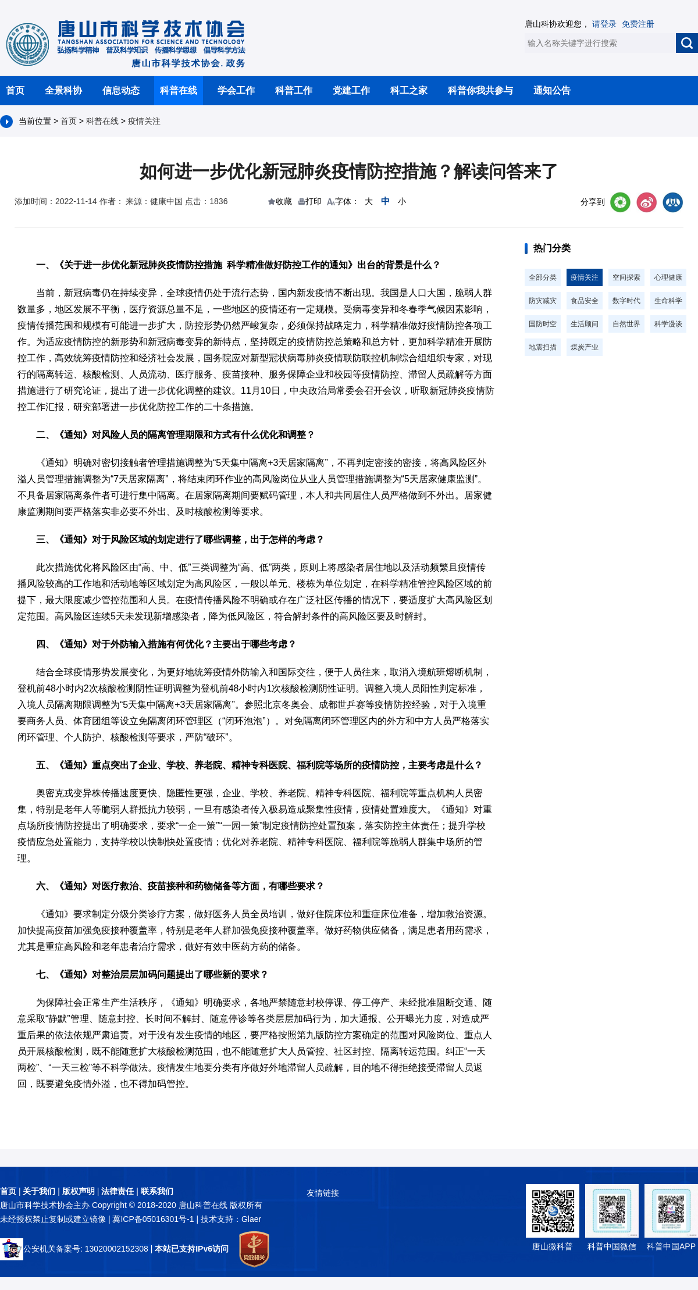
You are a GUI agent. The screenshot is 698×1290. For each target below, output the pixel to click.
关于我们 (39, 1191)
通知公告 (552, 90)
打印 (313, 201)
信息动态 (121, 90)
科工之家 (409, 90)
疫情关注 (144, 121)
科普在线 (178, 90)
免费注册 (638, 23)
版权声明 (78, 1191)
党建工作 (351, 90)
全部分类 (543, 277)
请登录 (604, 23)
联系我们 (157, 1191)
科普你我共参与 (480, 90)
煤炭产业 (585, 347)
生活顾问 (585, 324)
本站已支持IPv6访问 (192, 1248)
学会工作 (236, 90)
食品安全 (585, 301)
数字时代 (626, 301)
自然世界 (626, 324)
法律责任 (117, 1191)
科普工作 (293, 90)
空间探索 (626, 277)
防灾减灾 (543, 301)
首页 (15, 90)
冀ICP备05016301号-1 (154, 1219)
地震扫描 (543, 347)
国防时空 (543, 324)
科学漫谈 (668, 324)
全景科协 (63, 90)
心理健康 (668, 277)
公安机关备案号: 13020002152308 (74, 1248)
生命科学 (668, 301)
